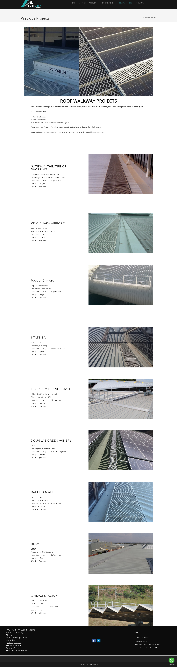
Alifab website (94, 132)
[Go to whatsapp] (171, 660)
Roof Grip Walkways (141, 638)
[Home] (141, 18)
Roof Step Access (140, 641)
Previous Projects (150, 18)
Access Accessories (40, 122)
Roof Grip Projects (39, 117)
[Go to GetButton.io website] (171, 664)
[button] (86, 94)
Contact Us (154, 648)
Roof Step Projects (39, 120)
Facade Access (154, 644)
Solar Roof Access (141, 644)
